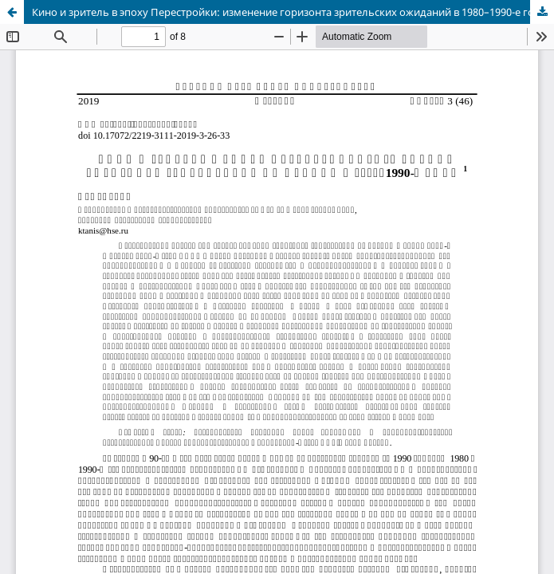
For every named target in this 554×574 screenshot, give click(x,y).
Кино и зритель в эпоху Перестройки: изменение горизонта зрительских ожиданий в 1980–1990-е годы (290, 12)
